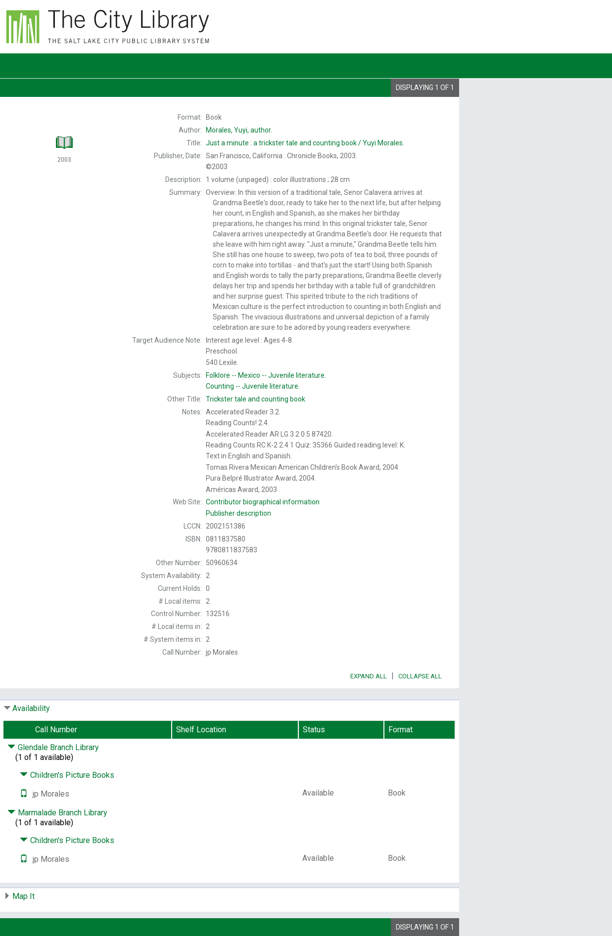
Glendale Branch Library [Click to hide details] (53, 747)
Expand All (368, 676)
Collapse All (420, 676)
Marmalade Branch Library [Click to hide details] (57, 812)
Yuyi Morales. (305, 143)
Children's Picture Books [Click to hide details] (67, 775)
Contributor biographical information (263, 502)
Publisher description (238, 513)
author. (239, 130)
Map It (23, 896)
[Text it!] (24, 794)
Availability (31, 708)
